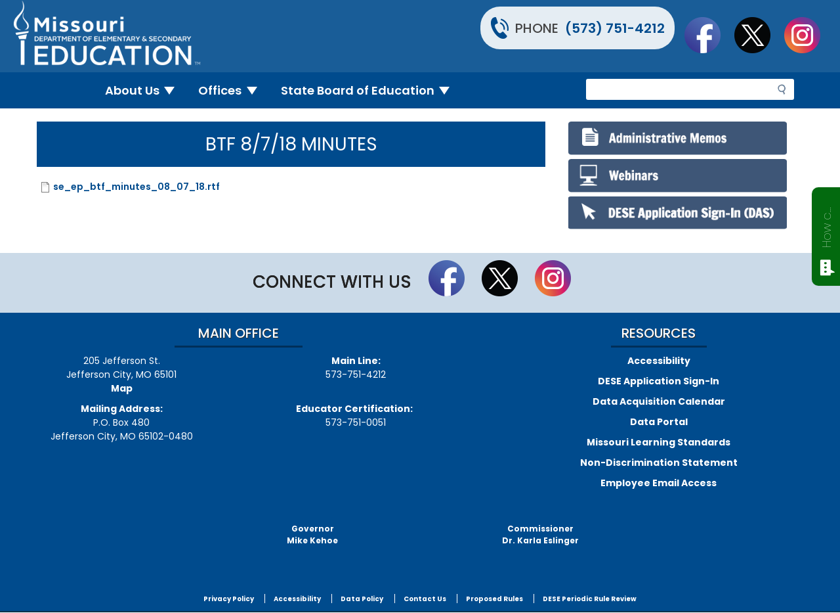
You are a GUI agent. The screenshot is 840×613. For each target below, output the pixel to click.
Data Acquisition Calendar (659, 401)
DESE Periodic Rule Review (590, 599)
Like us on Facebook (709, 34)
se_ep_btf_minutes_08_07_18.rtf (136, 186)
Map (122, 388)
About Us (145, 90)
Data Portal (659, 421)
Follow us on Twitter (759, 34)
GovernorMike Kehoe (312, 534)
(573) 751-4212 (615, 28)
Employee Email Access (658, 482)
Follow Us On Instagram (808, 34)
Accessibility (658, 360)
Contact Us (425, 599)
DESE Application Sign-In (658, 381)
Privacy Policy (228, 599)
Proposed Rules (494, 599)
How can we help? (826, 225)
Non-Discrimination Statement (659, 462)
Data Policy (362, 599)
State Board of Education (371, 90)
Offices (233, 90)
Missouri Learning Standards (658, 442)
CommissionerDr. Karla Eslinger (540, 534)
